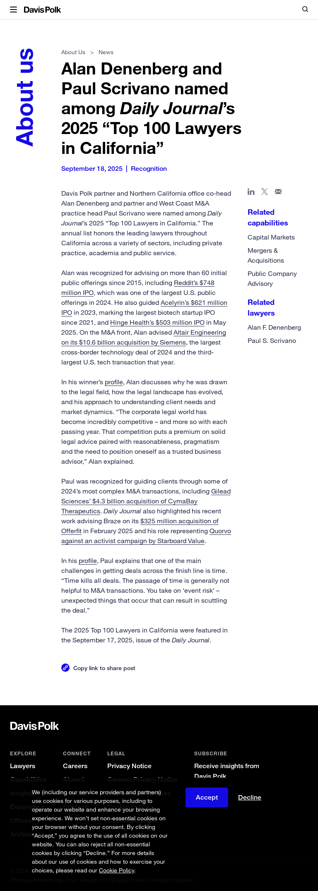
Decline (249, 797)
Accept (207, 797)
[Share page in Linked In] (251, 193)
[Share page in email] (278, 193)
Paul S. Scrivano (272, 340)
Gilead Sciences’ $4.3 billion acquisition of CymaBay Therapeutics (146, 501)
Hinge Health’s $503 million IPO (157, 322)
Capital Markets (271, 237)
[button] (13, 10)
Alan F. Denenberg (274, 327)
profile (114, 382)
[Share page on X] (264, 193)
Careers (75, 766)
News (106, 51)
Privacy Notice (129, 766)
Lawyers (22, 766)
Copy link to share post (104, 667)
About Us (73, 51)
